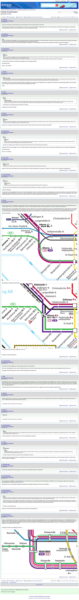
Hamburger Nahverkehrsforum (22, 9)
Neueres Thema (5, 582)
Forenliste (4, 17)
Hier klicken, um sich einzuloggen (8, 591)
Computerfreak (6, 174)
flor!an (4, 113)
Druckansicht (40, 584)
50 (34, 17)
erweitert (76, 13)
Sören (4, 92)
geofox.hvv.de (12, 125)
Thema (30, 9)
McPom (5, 71)
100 (36, 17)
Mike (10, 13)
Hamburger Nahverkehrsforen (10, 9)
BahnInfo (49, 598)
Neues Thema (20, 17)
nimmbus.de (20, 482)
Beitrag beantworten (64, 29)
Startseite (2, 9)
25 (32, 17)
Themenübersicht (11, 17)
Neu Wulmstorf (6, 361)
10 (72, 17)
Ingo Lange (5, 157)
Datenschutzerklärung (39, 596)
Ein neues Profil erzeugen (73, 1)
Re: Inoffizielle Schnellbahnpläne (7, 35)
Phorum (33, 598)
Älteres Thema (13, 582)
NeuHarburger (6, 464)
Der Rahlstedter (7, 475)
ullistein (5, 19)
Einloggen (64, 1)
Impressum (31, 596)
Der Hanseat (6, 48)
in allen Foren (39, 17)
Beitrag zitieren (73, 29)
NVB (4, 376)
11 (73, 17)
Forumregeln (47, 596)
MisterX (5, 393)
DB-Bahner (5, 34)
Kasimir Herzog (7, 514)
